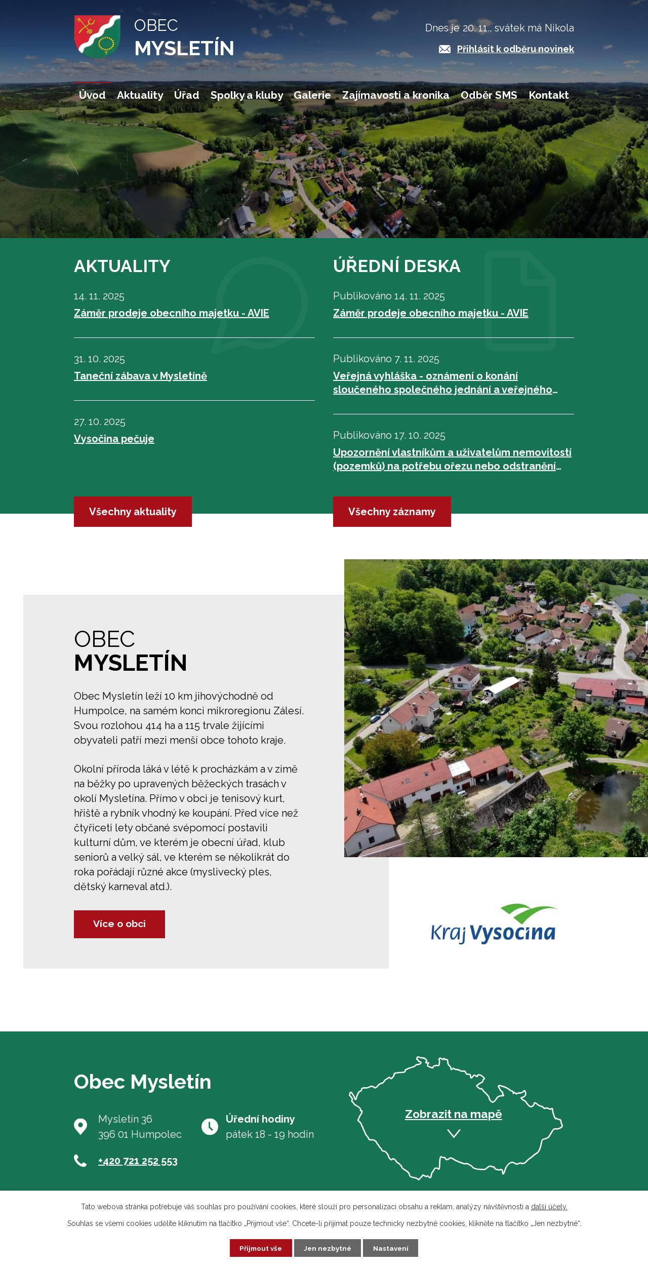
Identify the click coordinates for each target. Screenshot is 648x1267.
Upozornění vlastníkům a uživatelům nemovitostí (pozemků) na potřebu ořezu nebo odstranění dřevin (452, 459)
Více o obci (124, 923)
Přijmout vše (258, 1247)
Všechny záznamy (392, 512)
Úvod (92, 95)
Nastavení (393, 1247)
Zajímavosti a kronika (396, 95)
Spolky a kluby (247, 95)
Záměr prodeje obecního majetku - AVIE (171, 313)
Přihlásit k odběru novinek (515, 49)
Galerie (312, 95)
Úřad (186, 95)
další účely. (549, 1206)
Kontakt (549, 95)
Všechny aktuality (133, 512)
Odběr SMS (489, 95)
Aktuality (140, 95)
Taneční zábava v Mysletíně (140, 376)
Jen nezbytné (328, 1247)
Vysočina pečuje (114, 439)
